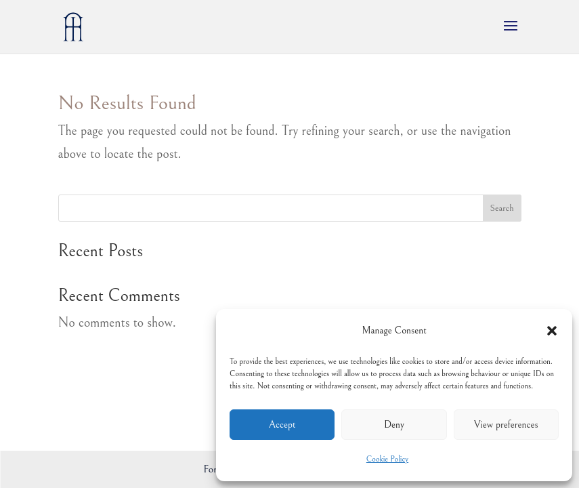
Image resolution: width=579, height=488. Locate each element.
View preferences (506, 424)
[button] (552, 331)
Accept (282, 424)
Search (501, 208)
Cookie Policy (387, 459)
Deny (394, 424)
